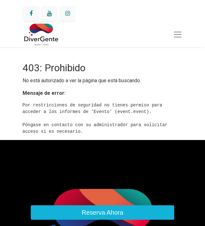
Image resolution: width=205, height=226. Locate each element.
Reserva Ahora (102, 212)
